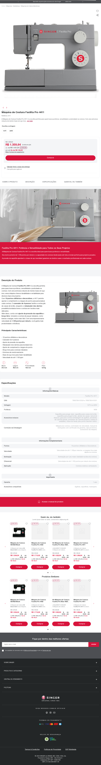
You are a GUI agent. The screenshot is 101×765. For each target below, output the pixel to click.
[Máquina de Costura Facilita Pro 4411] (82, 546)
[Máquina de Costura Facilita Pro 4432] (40, 546)
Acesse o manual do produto (50, 502)
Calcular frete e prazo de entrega (18, 167)
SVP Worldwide (70, 749)
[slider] (50, 57)
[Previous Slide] (18, 1)
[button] (97, 15)
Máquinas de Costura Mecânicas (30, 6)
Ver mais (30, 121)
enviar (93, 644)
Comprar (19, 567)
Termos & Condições (32, 749)
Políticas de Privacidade (52, 749)
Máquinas (9, 6)
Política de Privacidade (30, 650)
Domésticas (16, 6)
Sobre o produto (9, 182)
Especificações (49, 182)
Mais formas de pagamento (15, 152)
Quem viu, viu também (73, 182)
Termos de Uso (46, 650)
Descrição (30, 182)
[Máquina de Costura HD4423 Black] (19, 546)
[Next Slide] (83, 1)
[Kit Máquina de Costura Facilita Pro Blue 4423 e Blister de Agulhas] (61, 546)
